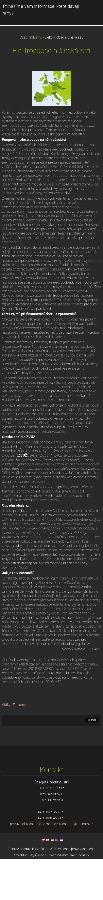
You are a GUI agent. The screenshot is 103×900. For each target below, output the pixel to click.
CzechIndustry (30, 78)
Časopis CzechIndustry (51, 896)
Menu (92, 9)
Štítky (6, 746)
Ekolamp (19, 746)
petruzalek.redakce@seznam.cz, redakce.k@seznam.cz (51, 865)
